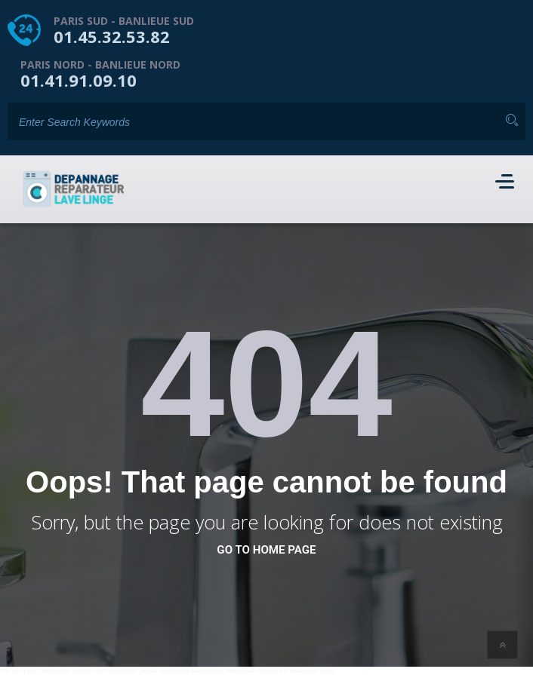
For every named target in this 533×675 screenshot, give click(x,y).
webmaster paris (130, 670)
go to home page (266, 550)
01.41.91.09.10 (78, 80)
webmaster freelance (254, 670)
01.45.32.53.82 (112, 36)
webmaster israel (312, 670)
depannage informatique (191, 670)
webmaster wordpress (71, 670)
